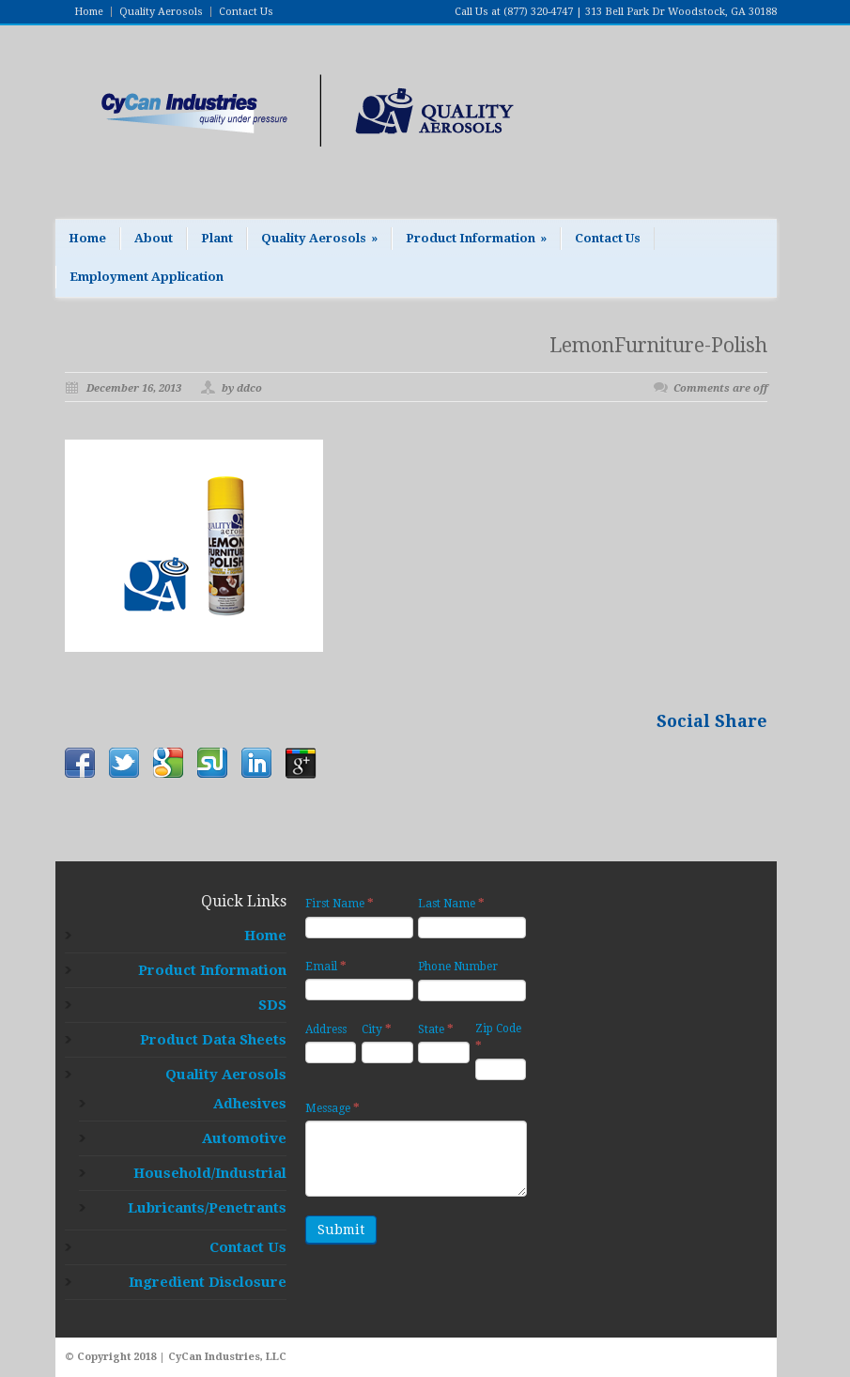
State (436, 1029)
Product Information (476, 238)
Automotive (244, 1138)
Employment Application (147, 277)
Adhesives (249, 1103)
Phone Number (458, 966)
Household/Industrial (209, 1173)
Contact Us (246, 12)
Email (326, 966)
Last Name (451, 903)
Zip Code (498, 1038)
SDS (272, 1005)
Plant (217, 238)
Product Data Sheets (213, 1039)
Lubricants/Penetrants (207, 1207)
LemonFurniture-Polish (658, 345)
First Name (339, 903)
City (377, 1029)
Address (326, 1029)
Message (332, 1108)
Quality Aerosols (161, 12)
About (153, 238)
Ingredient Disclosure (207, 1282)
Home (88, 12)
